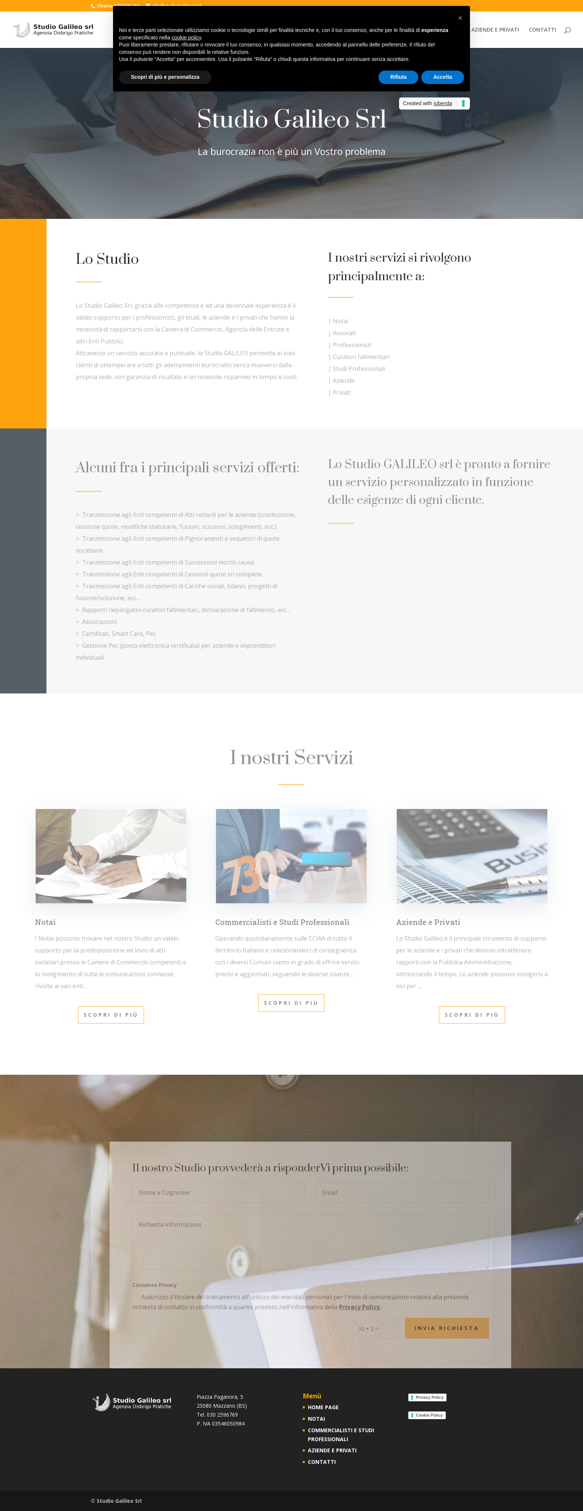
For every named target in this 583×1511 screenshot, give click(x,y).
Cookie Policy (429, 1415)
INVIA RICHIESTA (468, 1328)
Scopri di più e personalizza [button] (165, 77)
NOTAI (316, 1418)
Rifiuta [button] (398, 77)
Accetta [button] (442, 77)
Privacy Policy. (381, 1307)
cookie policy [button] (186, 38)
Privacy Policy (430, 1397)
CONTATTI (542, 30)
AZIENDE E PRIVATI (495, 30)
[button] (460, 18)
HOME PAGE (323, 1407)
